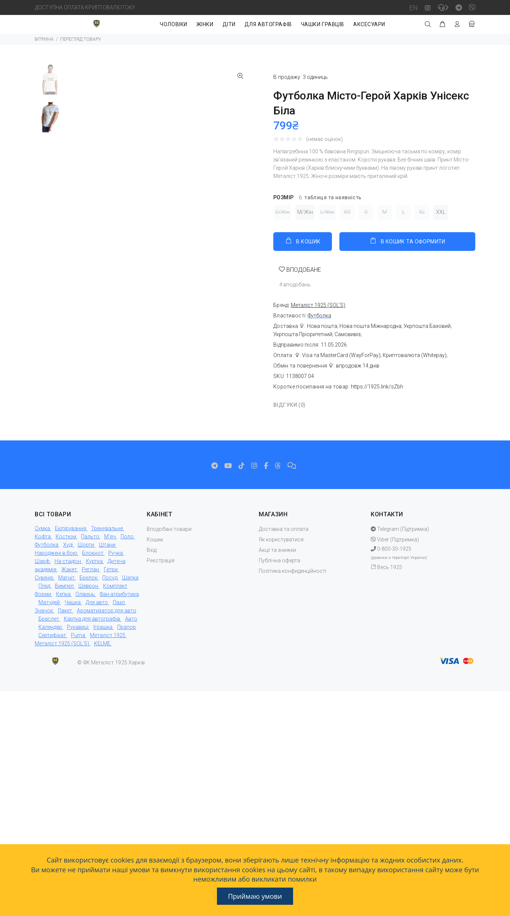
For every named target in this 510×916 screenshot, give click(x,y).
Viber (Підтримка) (395, 539)
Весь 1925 (386, 567)
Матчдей (49, 602)
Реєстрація (160, 560)
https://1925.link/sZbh (377, 387)
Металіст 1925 (107, 635)
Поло (127, 537)
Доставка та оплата (283, 529)
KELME (102, 643)
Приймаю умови (255, 896)
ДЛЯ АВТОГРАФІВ (268, 24)
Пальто (90, 537)
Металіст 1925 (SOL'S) (62, 643)
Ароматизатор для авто (106, 611)
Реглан (90, 569)
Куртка (94, 561)
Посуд (109, 578)
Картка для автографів (92, 619)
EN (413, 8)
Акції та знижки (277, 550)
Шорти (86, 545)
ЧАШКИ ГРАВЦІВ (322, 24)
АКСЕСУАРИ (369, 24)
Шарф (42, 561)
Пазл (119, 602)
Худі (68, 545)
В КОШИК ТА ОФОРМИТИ (407, 241)
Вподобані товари (169, 529)
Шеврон (88, 586)
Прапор (126, 627)
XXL (440, 212)
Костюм (66, 537)
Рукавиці (77, 627)
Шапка (130, 578)
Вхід (151, 550)
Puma (78, 635)
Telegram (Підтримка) (400, 529)
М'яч (110, 537)
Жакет (69, 569)
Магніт (66, 578)
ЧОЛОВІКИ (173, 24)
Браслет (48, 619)
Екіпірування (70, 528)
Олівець (85, 594)
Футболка (319, 316)
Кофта (43, 537)
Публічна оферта (279, 560)
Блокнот (92, 553)
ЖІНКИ (205, 24)
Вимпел (64, 586)
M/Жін (305, 212)
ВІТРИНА (44, 39)
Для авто (96, 602)
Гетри (111, 569)
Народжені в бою (56, 553)
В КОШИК (302, 241)
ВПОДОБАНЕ (303, 269)
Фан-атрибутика (119, 594)
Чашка (73, 602)
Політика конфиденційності (292, 571)
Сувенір (44, 578)
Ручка (115, 553)
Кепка (63, 594)
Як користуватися (281, 539)
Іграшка (102, 627)
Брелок (88, 578)
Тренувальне (107, 528)
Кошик (155, 539)
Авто (131, 619)
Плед (44, 586)
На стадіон (68, 561)
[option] (50, 83)
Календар (50, 627)
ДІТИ (229, 24)
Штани (107, 545)
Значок (44, 611)
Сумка (42, 528)
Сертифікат (52, 635)
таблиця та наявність (329, 197)
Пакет (65, 611)
